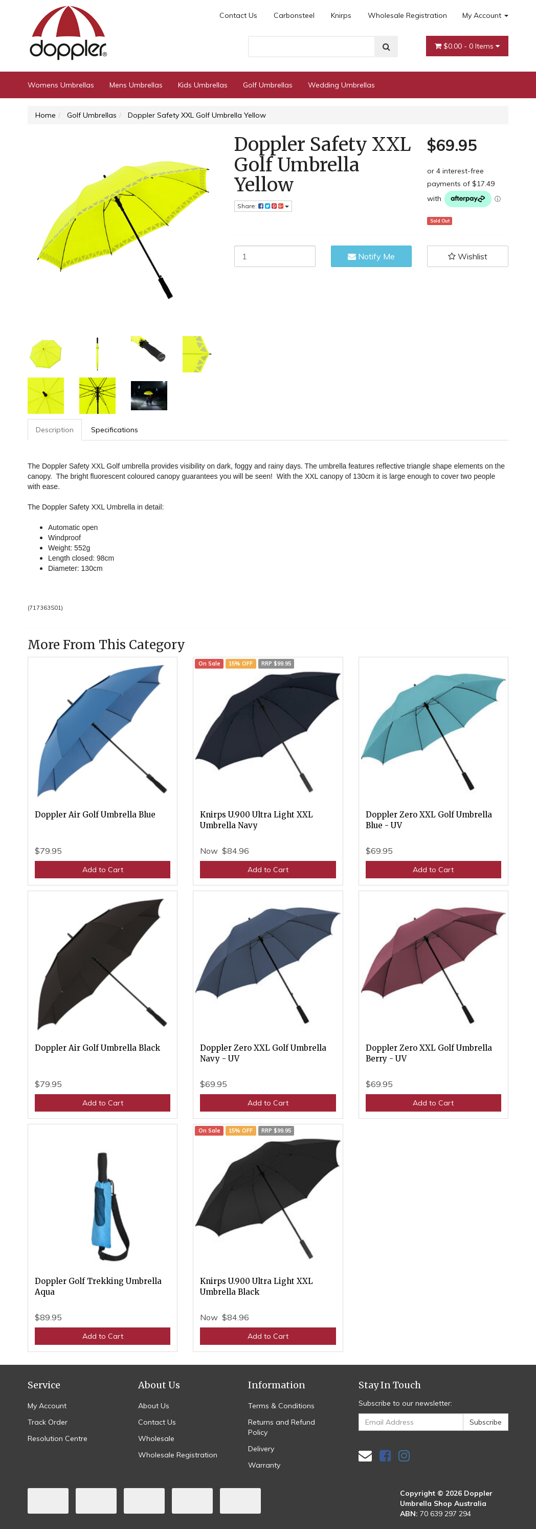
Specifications (114, 429)
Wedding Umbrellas (341, 85)
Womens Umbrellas (61, 85)
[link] (385, 1455)
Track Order (48, 1422)
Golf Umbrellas (268, 85)
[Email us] (365, 1455)
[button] (467, 256)
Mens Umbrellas (136, 85)
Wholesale (156, 1438)
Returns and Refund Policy (281, 1427)
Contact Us (238, 15)
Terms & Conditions (281, 1405)
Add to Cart (102, 869)
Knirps (341, 15)
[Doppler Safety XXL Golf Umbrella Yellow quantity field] (275, 256)
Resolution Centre (57, 1438)
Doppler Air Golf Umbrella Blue (95, 814)
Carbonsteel (294, 15)
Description (55, 429)
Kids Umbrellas (203, 85)
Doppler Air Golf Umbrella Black (97, 1048)
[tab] (55, 429)
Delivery (261, 1448)
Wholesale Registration (407, 15)
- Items (467, 46)
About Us (153, 1405)
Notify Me (371, 256)
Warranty (264, 1465)
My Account (485, 15)
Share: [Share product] (263, 206)
